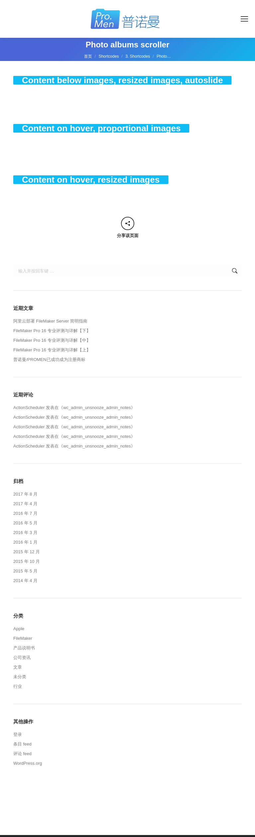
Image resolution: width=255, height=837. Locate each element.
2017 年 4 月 (25, 503)
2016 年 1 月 (25, 542)
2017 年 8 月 (25, 494)
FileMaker (22, 638)
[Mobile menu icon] (244, 19)
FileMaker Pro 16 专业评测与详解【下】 (52, 330)
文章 (17, 667)
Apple (18, 628)
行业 (17, 686)
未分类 (19, 676)
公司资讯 (22, 657)
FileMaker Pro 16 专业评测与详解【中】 (52, 340)
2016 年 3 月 (25, 532)
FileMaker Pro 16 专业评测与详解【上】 (52, 349)
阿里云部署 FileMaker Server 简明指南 (50, 321)
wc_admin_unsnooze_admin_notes (97, 407)
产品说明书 (24, 647)
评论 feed (22, 753)
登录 (17, 734)
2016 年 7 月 (25, 513)
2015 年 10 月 (26, 561)
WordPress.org (27, 763)
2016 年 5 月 (25, 522)
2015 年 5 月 (25, 570)
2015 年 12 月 (26, 551)
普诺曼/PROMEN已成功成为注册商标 (49, 359)
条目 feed (22, 744)
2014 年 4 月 (25, 580)
